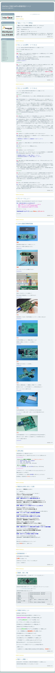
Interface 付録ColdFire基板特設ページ (16, 6)
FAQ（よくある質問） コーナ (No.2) (27, 45)
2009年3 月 (4, 47)
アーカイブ (4, 39)
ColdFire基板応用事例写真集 (25, 223)
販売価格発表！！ (22, 553)
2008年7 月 (4, 60)
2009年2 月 (4, 48)
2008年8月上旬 (5, 58)
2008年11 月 (4, 53)
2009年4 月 (4, 46)
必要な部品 (20, 451)
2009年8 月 (4, 41)
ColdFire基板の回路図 (26, 588)
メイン (31, 14)
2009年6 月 (4, 43)
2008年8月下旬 (5, 57)
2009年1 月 (4, 50)
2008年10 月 (4, 54)
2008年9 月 (4, 56)
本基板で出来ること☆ (23, 610)
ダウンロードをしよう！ (23, 198)
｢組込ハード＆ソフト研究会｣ (25, 23)
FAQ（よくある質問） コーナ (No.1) (27, 88)
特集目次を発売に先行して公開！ (26, 486)
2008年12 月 (4, 51)
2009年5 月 (4, 44)
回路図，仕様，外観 (22, 572)
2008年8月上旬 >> (36, 14)
